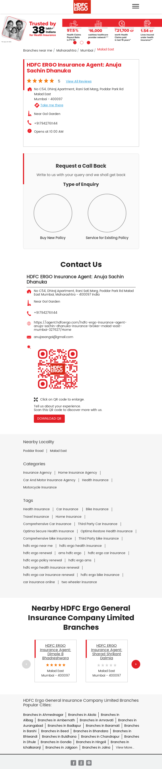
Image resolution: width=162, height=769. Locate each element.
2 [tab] (81, 42)
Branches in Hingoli (91, 742)
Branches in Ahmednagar (43, 714)
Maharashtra (66, 50)
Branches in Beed (55, 731)
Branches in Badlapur (64, 725)
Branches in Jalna (96, 747)
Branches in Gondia (56, 742)
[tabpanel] (81, 29)
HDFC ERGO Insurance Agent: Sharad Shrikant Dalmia (106, 652)
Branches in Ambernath (56, 720)
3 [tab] (88, 42)
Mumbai (86, 50)
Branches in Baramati (103, 725)
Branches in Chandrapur (100, 736)
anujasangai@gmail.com (53, 337)
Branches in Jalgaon (61, 747)
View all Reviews (79, 81)
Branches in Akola (82, 714)
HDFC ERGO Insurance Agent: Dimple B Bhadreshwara (55, 652)
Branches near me (37, 50)
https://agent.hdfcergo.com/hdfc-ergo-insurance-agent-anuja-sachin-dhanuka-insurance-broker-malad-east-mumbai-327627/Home (80, 326)
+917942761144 (45, 123)
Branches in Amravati (96, 720)
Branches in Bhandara (90, 731)
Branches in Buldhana (59, 736)
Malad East (58, 451)
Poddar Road (33, 451)
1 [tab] (74, 42)
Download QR (49, 418)
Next (135, 664)
